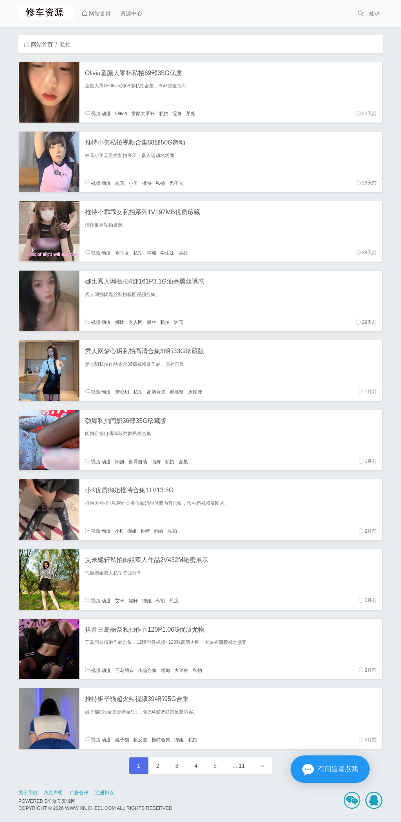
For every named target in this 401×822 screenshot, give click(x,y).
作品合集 (147, 670)
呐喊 (151, 252)
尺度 (174, 600)
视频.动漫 (98, 113)
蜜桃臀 (177, 391)
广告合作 (79, 792)
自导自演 (137, 461)
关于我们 (27, 792)
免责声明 (53, 792)
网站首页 (96, 13)
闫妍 (120, 461)
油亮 (178, 322)
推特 (147, 183)
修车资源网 (64, 801)
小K (119, 531)
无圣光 (176, 183)
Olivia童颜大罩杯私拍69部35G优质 (133, 73)
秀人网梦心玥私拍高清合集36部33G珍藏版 (144, 351)
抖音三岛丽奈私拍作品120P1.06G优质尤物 (144, 629)
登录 (374, 13)
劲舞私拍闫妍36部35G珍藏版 (125, 420)
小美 (133, 183)
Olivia (121, 113)
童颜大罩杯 (143, 113)
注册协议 (104, 792)
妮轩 (133, 600)
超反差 (140, 740)
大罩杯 (181, 670)
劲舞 (156, 461)
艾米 (120, 600)
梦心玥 (122, 391)
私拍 (163, 113)
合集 (183, 461)
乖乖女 (122, 252)
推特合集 (161, 740)
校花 (120, 183)
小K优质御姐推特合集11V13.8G (129, 490)
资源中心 (131, 13)
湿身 (177, 113)
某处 (190, 113)
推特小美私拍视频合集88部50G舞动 (135, 142)
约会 (159, 531)
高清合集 (156, 391)
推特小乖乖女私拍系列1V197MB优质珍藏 (142, 212)
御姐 (132, 531)
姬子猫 (122, 740)
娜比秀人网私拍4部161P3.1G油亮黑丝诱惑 (144, 281)
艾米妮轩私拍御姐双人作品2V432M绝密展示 (147, 559)
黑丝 (151, 322)
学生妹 (167, 252)
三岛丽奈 (124, 670)
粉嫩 (165, 670)
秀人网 (135, 322)
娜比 (120, 322)
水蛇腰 (195, 391)
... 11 (239, 765)
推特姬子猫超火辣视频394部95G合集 (137, 699)
